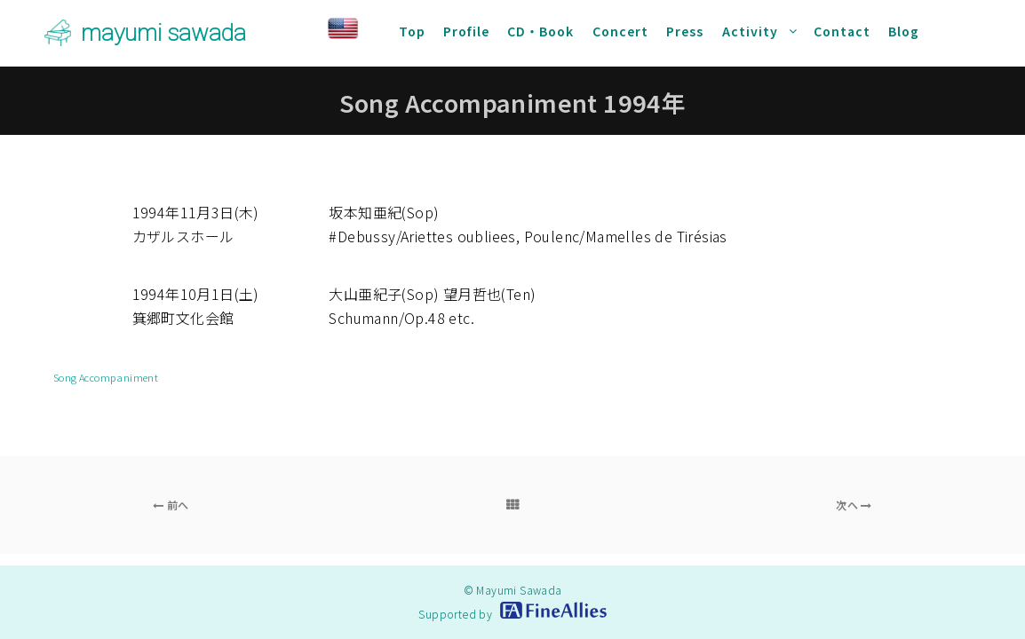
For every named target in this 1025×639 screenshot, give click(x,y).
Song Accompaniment (105, 377)
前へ (171, 504)
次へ (854, 504)
